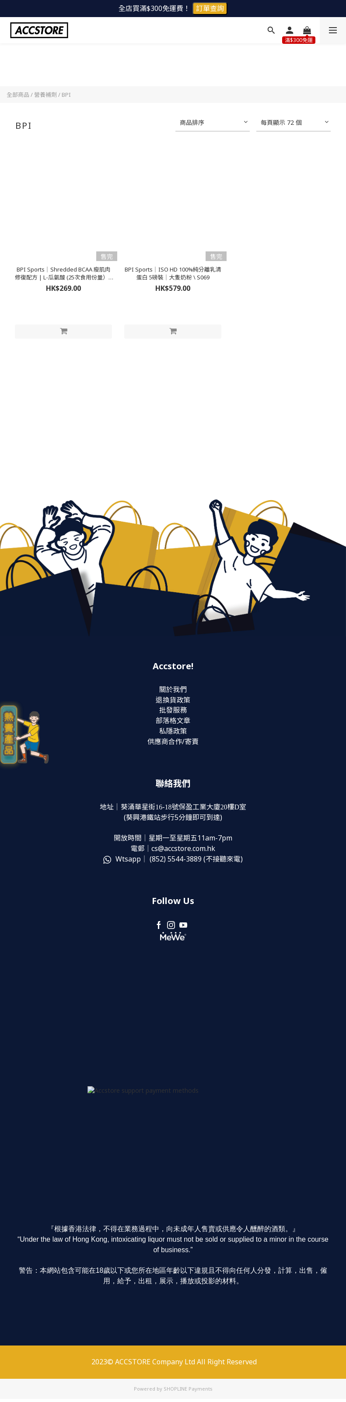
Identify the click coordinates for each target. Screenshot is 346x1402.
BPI (66, 95)
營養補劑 (45, 95)
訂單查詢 (210, 8)
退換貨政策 (172, 700)
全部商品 (18, 95)
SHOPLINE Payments (188, 1391)
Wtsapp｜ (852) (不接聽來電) (173, 860)
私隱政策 (173, 732)
